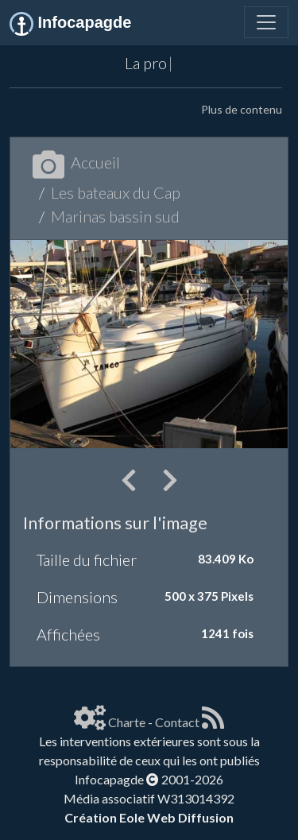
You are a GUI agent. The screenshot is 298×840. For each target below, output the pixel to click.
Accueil (76, 162)
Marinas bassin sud (115, 216)
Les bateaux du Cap (115, 192)
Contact (177, 722)
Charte (126, 722)
